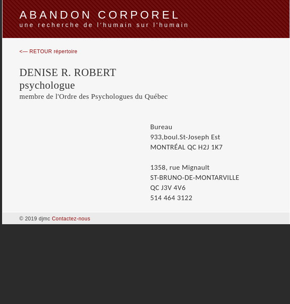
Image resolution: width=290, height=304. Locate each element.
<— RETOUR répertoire (48, 51)
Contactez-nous (71, 219)
